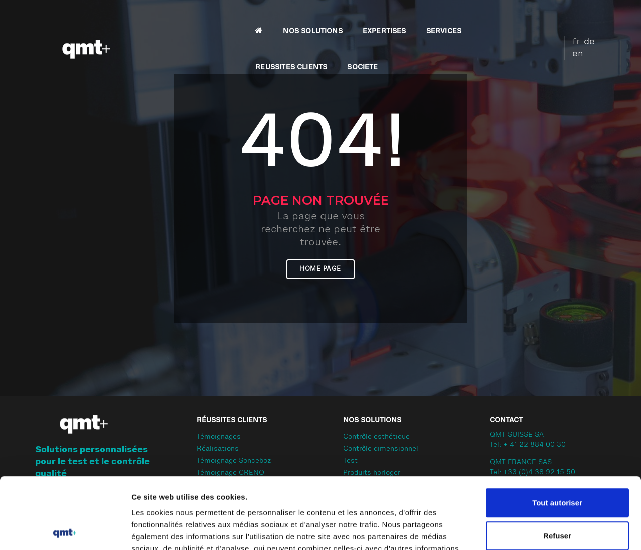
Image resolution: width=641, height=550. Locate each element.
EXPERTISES (316, 18)
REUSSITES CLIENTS (449, 18)
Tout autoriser (557, 431)
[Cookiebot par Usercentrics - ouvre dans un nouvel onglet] (65, 530)
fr (568, 17)
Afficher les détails (551, 530)
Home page (320, 269)
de (581, 17)
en (596, 17)
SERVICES (375, 18)
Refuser (557, 464)
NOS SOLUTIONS (244, 18)
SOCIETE (520, 18)
